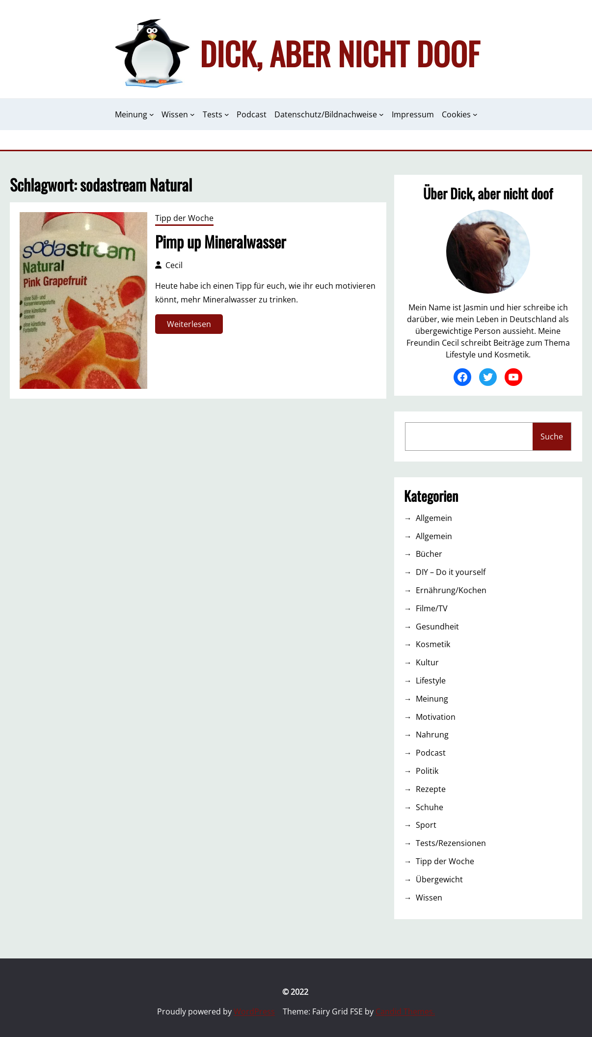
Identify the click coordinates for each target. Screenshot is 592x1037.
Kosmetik (433, 644)
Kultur (427, 662)
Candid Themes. (405, 1011)
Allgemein (434, 518)
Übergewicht (439, 879)
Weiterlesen (192, 326)
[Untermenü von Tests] (226, 114)
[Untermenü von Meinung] (151, 114)
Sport (426, 824)
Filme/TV (432, 608)
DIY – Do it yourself (450, 572)
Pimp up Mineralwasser (220, 241)
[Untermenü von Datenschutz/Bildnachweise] (381, 114)
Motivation (436, 716)
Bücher (429, 553)
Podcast (431, 752)
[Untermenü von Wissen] (192, 114)
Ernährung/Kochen (451, 590)
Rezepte (431, 789)
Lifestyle (431, 680)
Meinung (432, 698)
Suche (551, 436)
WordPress (254, 1011)
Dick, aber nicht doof (340, 53)
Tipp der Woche (184, 218)
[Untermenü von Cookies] (475, 114)
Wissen (429, 897)
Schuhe (429, 807)
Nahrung (432, 734)
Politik (427, 770)
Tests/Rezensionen (451, 843)
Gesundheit (437, 626)
